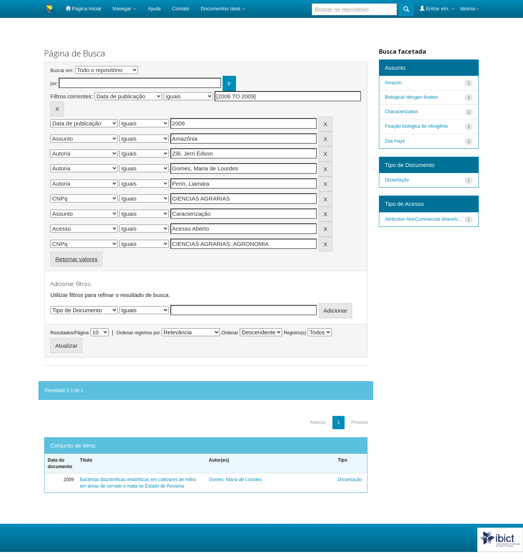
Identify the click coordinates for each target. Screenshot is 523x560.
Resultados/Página (69, 332)
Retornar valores (76, 259)
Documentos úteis (223, 8)
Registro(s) (295, 332)
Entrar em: (437, 8)
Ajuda (154, 8)
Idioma (469, 8)
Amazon (393, 82)
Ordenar (229, 332)
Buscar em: (62, 70)
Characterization (401, 111)
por (53, 83)
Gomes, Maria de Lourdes (235, 479)
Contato (180, 8)
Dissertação (350, 479)
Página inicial (83, 8)
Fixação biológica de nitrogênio (416, 126)
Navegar (124, 8)
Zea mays (395, 141)
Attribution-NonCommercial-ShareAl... (423, 219)
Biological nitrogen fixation (411, 97)
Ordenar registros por (138, 332)
